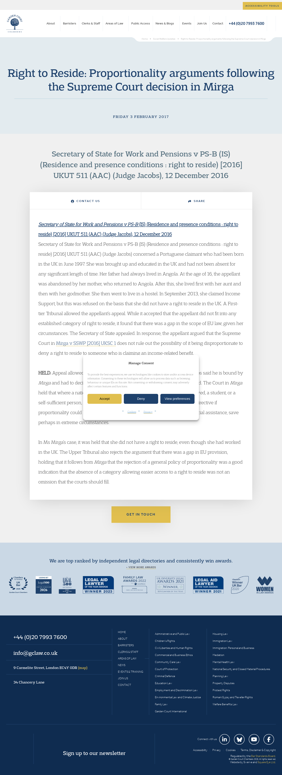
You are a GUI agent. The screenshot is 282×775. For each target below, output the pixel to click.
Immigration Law (222, 641)
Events (186, 23)
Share (196, 201)
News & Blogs (165, 23)
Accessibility (200, 750)
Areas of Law (114, 23)
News (121, 665)
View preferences (177, 399)
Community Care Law (168, 662)
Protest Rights (221, 690)
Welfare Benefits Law (225, 704)
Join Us (202, 23)
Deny (141, 399)
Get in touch (141, 514)
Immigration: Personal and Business (233, 648)
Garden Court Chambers (14, 23)
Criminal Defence (165, 676)
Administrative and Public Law (172, 633)
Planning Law (220, 676)
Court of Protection (166, 669)
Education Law (163, 683)
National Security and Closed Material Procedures (241, 669)
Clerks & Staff (91, 23)
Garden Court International (171, 711)
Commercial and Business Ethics (174, 655)
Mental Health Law (223, 662)
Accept (105, 399)
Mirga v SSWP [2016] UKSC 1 (86, 343)
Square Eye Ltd (266, 762)
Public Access (140, 23)
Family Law (161, 704)
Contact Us (85, 201)
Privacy (148, 411)
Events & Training (130, 671)
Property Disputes (223, 683)
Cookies (132, 411)
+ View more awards (141, 567)
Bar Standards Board (263, 756)
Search (271, 23)
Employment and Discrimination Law (176, 690)
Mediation (218, 655)
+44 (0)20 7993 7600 (246, 23)
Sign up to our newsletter (94, 753)
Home (122, 632)
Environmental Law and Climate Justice (178, 697)
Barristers (69, 23)
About (50, 23)
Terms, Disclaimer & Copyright (258, 750)
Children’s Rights (165, 641)
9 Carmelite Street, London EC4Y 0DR (50, 667)
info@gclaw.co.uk (35, 653)
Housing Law (220, 633)
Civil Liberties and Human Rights (174, 648)
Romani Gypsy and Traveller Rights (233, 697)
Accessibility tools (262, 5)
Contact (217, 23)
